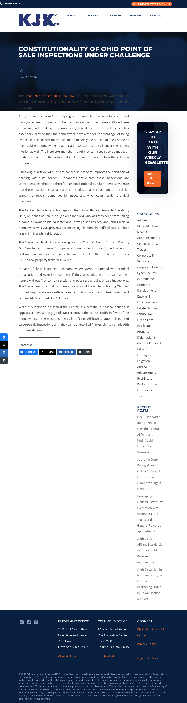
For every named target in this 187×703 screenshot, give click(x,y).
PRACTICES (91, 15)
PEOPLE (70, 15)
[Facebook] (28, 352)
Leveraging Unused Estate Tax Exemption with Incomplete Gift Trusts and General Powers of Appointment (150, 513)
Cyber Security (147, 273)
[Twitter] (47, 352)
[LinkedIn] (66, 352)
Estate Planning (148, 308)
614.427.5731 (107, 656)
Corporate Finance (150, 267)
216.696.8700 (67, 656)
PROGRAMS (114, 15)
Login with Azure (148, 658)
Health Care (145, 320)
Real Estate (144, 379)
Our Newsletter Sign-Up (151, 4)
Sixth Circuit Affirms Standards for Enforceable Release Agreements (149, 550)
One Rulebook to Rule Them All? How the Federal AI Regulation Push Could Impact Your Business (148, 434)
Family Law (144, 314)
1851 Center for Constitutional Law (49, 96)
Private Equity (146, 373)
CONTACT (156, 15)
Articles (142, 220)
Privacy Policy (146, 644)
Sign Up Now (151, 178)
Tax (139, 396)
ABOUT (51, 15)
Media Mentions (148, 226)
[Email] (84, 352)
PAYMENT (53, 24)
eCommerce (145, 279)
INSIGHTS (136, 15)
